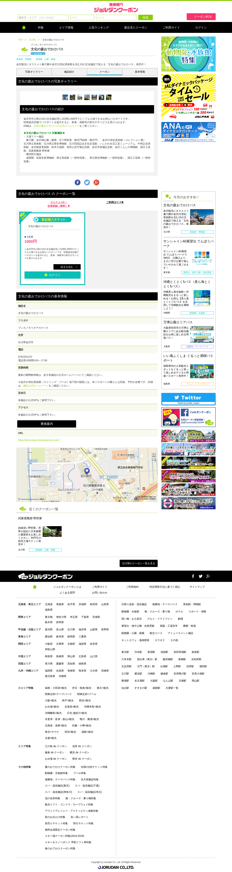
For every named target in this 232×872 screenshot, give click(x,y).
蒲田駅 (203, 666)
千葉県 (85, 616)
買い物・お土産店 (131, 618)
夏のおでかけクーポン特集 (60, 766)
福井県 (82, 629)
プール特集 (79, 773)
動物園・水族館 (130, 611)
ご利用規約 (132, 586)
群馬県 (60, 622)
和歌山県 (50, 649)
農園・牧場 (189, 625)
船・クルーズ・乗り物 (157, 611)
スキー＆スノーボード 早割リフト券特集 (68, 842)
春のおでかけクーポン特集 (60, 848)
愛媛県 (60, 663)
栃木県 (49, 622)
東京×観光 (102, 687)
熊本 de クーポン (82, 758)
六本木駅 (126, 659)
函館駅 (156, 687)
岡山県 (71, 656)
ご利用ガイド (99, 586)
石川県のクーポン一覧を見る (138, 563)
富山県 (60, 629)
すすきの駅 (140, 687)
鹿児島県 (50, 676)
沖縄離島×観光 (53, 713)
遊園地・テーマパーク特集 (60, 779)
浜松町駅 (196, 659)
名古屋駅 (139, 680)
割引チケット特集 (83, 823)
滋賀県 (82, 643)
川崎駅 (151, 673)
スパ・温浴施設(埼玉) (89, 791)
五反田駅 (126, 666)
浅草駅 (190, 666)
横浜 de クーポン (79, 752)
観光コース (156, 633)
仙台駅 (125, 687)
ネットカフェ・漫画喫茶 (135, 640)
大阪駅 (154, 680)
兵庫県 (60, 643)
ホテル (179, 611)
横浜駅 (138, 673)
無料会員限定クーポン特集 (60, 829)
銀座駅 (195, 652)
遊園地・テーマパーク (165, 604)
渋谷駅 (138, 652)
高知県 (71, 663)
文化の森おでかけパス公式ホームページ (56, 125)
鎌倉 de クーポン (54, 752)
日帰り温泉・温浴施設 (134, 604)
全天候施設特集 (90, 779)
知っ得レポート (79, 817)
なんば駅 (168, 680)
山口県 (94, 656)
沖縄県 (62, 676)
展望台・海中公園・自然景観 (137, 625)
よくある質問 (67, 592)
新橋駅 (182, 659)
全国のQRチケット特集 (94, 766)
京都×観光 (51, 738)
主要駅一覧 (172, 687)
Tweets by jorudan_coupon (188, 403)
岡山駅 (195, 680)
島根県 (60, 656)
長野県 (105, 629)
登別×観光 (70, 731)
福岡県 (49, 670)
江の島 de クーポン (56, 746)
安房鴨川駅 (180, 673)
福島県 (49, 609)
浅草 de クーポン (82, 746)
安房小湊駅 (198, 673)
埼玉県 (74, 616)
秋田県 (94, 604)
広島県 (82, 656)
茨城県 (96, 616)
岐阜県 (60, 636)
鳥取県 (49, 656)
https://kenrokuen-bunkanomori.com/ (38, 440)
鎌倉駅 (164, 673)
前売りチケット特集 (56, 823)
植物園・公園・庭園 (132, 633)
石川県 (71, 629)
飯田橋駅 (168, 659)
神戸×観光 (68, 700)
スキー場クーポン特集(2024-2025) (64, 835)
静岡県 (71, 636)
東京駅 (125, 652)
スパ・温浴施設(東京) (57, 785)
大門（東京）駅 (146, 666)
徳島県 (82, 663)
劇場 (180, 618)
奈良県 (94, 643)
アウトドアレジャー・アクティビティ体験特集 (71, 810)
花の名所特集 (52, 798)
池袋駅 (164, 652)
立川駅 (125, 673)
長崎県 (71, 670)
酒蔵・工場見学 (169, 625)
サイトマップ (197, 586)
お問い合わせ (99, 592)
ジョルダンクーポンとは (67, 586)
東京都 (49, 616)
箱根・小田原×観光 (56, 687)
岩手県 (71, 604)
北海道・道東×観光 (56, 725)
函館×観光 (87, 731)
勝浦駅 (125, 680)
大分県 (94, 670)
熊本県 (82, 670)
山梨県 (94, 629)
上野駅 (177, 666)
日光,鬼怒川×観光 (77, 713)
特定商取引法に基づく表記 (165, 586)
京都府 (71, 643)
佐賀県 (60, 670)
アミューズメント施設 (180, 633)
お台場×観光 (52, 706)
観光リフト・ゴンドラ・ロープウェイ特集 (69, 804)
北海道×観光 (72, 706)
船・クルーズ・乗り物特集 (81, 798)
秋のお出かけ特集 (55, 817)
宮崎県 (105, 670)
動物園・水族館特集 (56, 773)
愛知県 (49, 636)
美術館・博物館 (192, 604)
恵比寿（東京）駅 (147, 659)
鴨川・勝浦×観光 (89, 719)
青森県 (60, 604)
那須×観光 (85, 700)
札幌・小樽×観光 (81, 725)
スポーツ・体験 (197, 611)
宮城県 (82, 604)
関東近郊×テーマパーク (58, 694)
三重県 (82, 636)
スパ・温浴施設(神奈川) (58, 791)
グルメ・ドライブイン (160, 618)
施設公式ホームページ (36, 385)
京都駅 (182, 680)
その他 (174, 640)
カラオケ (160, 640)
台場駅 (164, 666)
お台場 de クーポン (56, 758)
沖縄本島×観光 (92, 706)
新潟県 (49, 629)
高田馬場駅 (180, 652)
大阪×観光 (51, 700)
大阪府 (49, 643)
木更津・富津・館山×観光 (59, 719)
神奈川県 (61, 616)
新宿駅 (151, 652)
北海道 (49, 604)
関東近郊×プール (86, 694)
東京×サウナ (52, 731)
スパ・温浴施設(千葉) (87, 785)
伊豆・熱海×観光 (81, 687)
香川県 (49, 663)
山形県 (105, 604)
